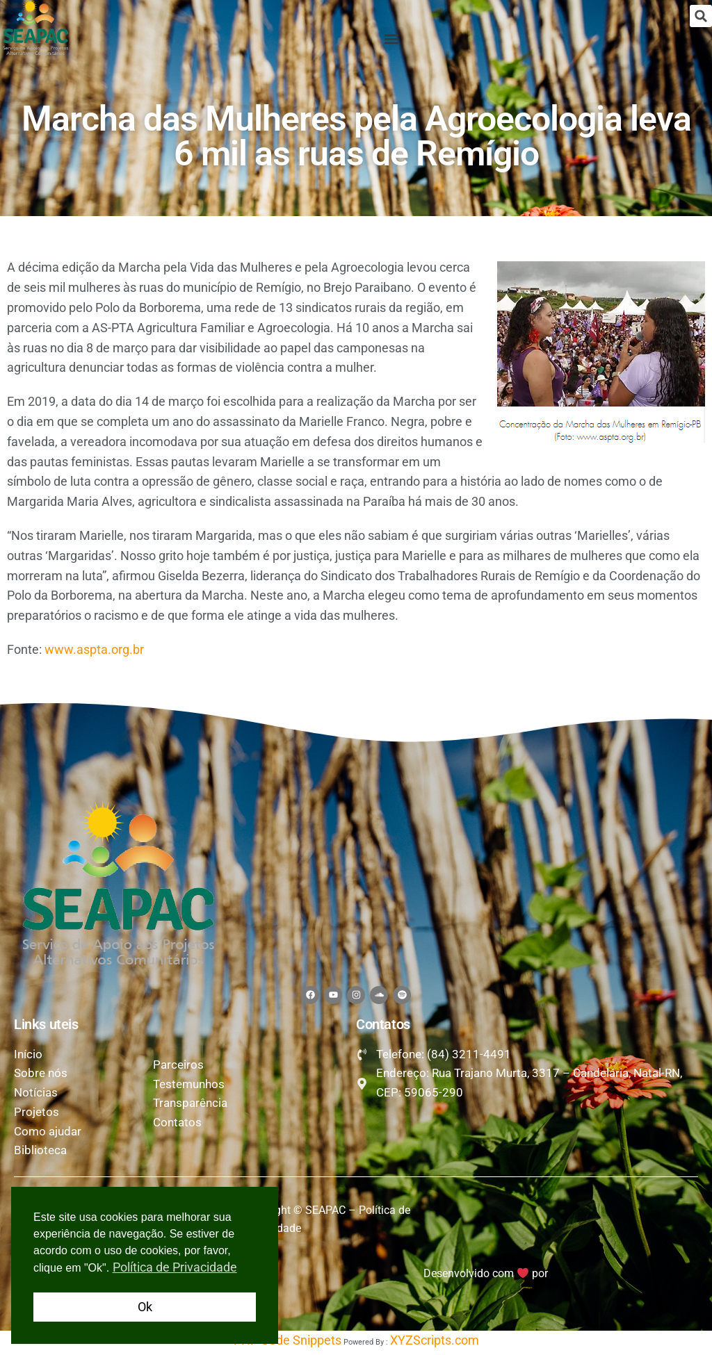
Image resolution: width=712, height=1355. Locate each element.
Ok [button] (145, 1306)
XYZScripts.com (434, 1344)
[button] (701, 16)
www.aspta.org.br (94, 649)
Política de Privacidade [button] (175, 1267)
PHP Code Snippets (287, 1344)
